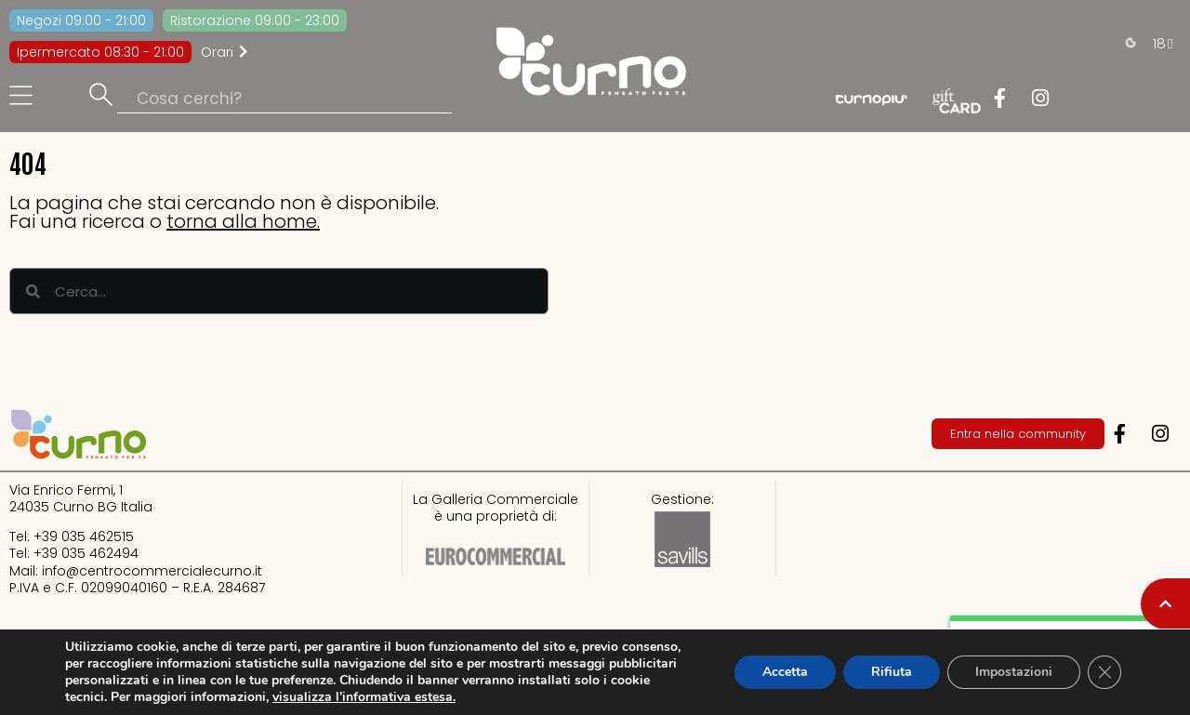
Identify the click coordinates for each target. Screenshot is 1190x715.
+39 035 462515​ (83, 536)
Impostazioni (1013, 672)
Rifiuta (891, 672)
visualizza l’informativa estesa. (364, 697)
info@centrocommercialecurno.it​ (152, 571)
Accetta (785, 672)
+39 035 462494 (86, 553)
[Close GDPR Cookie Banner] (1104, 672)
